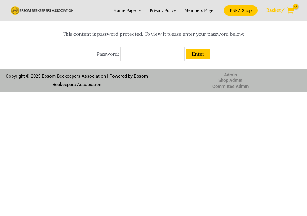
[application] (138, 10)
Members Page (198, 10)
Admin (230, 75)
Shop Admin (230, 80)
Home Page (127, 10)
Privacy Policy (163, 10)
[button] (241, 10)
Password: (141, 54)
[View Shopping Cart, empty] (280, 10)
